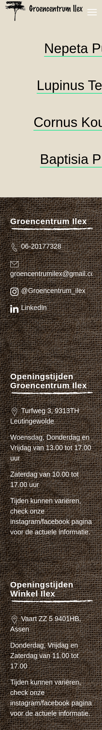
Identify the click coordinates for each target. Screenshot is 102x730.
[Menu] (89, 12)
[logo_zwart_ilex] (46, 12)
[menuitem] (89, 12)
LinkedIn (34, 307)
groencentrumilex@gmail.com (55, 273)
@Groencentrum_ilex (53, 290)
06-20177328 (41, 246)
